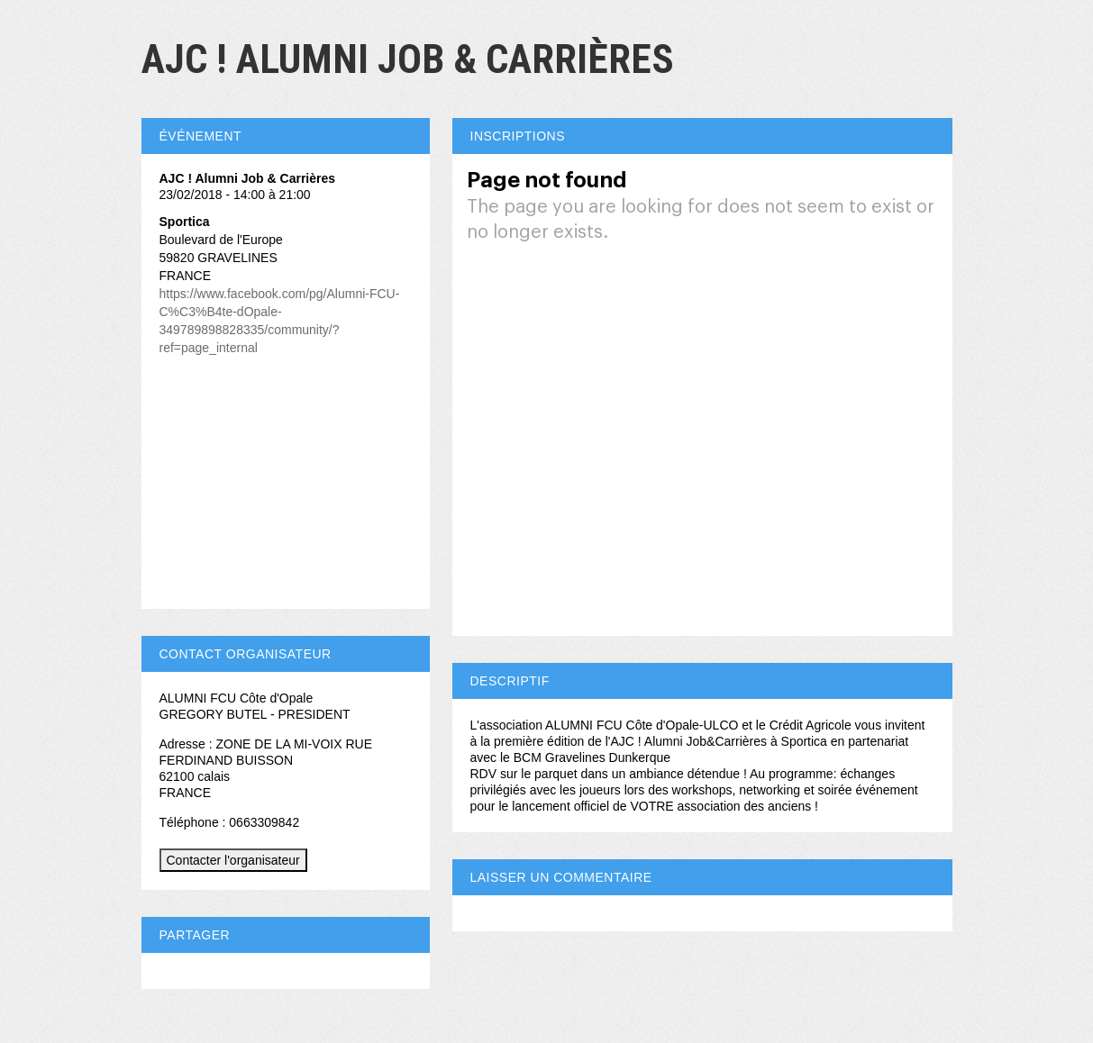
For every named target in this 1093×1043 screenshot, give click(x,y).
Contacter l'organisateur (233, 860)
